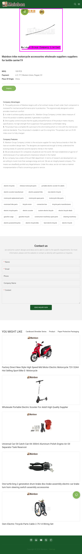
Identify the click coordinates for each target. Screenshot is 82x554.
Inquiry (9, 88)
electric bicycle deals (65, 210)
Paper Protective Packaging (68, 332)
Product (52, 332)
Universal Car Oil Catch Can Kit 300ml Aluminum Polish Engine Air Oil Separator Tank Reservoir (36, 445)
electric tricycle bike (32, 223)
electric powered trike (36, 192)
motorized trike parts (11, 204)
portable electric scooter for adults (53, 186)
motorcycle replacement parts (14, 198)
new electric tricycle (54, 192)
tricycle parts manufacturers (61, 204)
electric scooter (28, 210)
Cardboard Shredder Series (36, 332)
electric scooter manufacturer (13, 192)
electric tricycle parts (11, 210)
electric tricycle (67, 223)
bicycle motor (27, 204)
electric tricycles (9, 186)
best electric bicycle (50, 223)
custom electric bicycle (45, 210)
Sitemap (51, 549)
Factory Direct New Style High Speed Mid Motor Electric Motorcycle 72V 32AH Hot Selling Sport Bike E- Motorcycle (40, 369)
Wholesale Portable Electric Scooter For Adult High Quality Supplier (35, 407)
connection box (42, 204)
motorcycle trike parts (56, 198)
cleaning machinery (69, 217)
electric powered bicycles (12, 223)
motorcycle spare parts (36, 198)
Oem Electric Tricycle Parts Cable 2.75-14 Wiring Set (27, 524)
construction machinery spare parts (46, 217)
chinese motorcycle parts (28, 186)
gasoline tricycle (24, 217)
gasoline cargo (8, 217)
